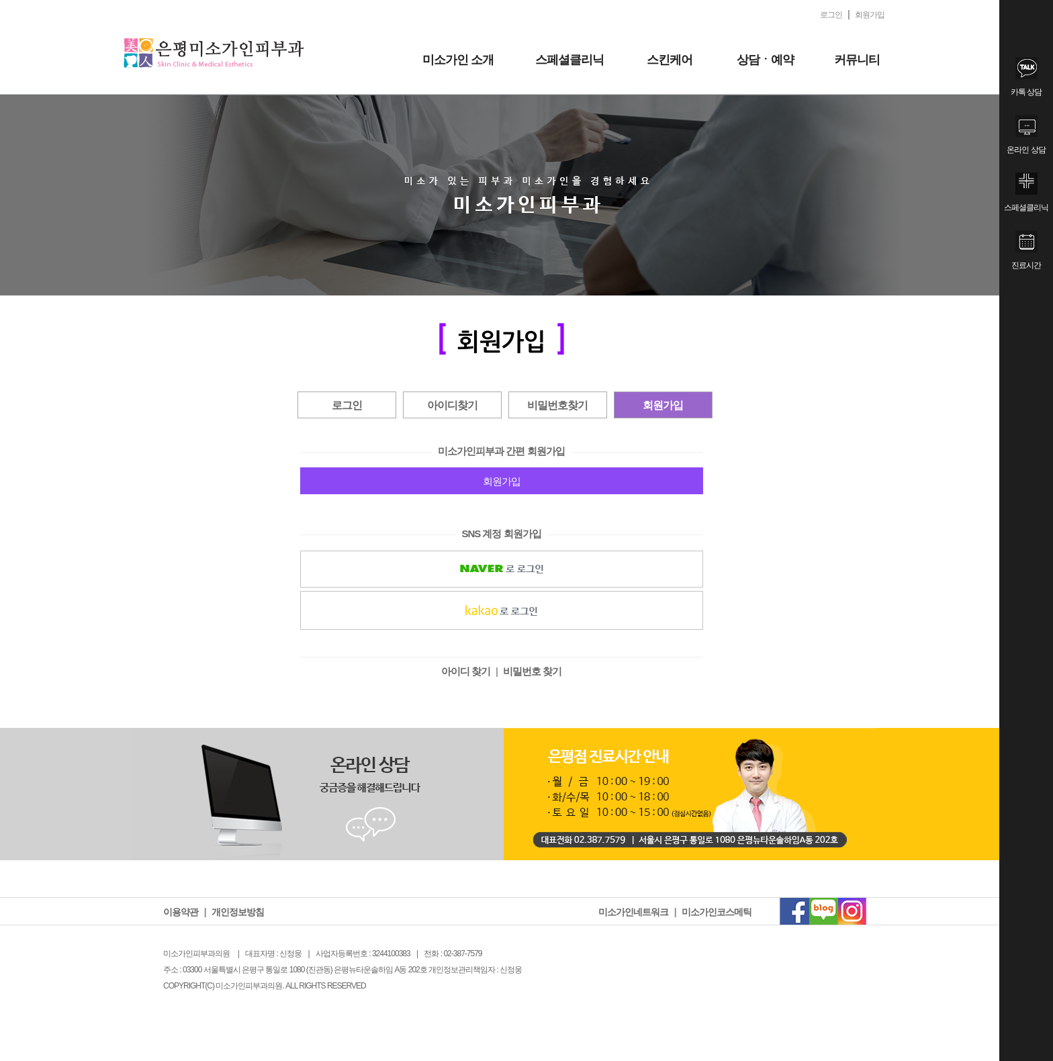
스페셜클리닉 (569, 59)
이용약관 (180, 912)
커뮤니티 (857, 59)
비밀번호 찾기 (532, 671)
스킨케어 (669, 59)
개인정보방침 (238, 912)
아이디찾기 (452, 405)
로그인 (347, 405)
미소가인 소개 (458, 59)
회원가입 (663, 405)
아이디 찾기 (465, 671)
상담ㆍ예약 (765, 59)
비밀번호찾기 (557, 405)
